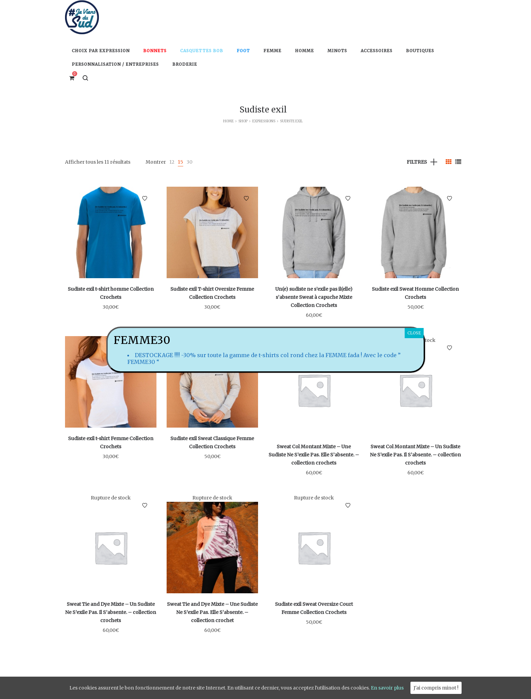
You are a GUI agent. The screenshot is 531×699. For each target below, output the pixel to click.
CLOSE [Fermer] (414, 332)
